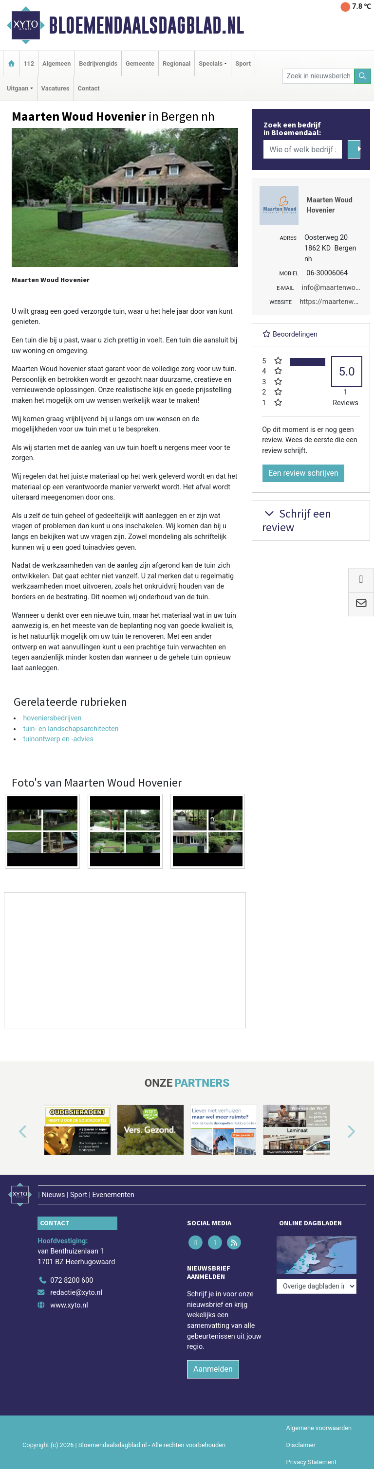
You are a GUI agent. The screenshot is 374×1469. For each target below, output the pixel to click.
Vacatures (55, 88)
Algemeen (56, 63)
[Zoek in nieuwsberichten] (318, 76)
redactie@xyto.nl (76, 1293)
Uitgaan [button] (17, 88)
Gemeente (140, 63)
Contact (89, 88)
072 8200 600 (71, 1280)
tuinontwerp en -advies (58, 739)
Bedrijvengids (98, 63)
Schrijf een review (296, 520)
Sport (243, 63)
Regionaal (176, 63)
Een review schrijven (303, 473)
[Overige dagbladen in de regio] (316, 1286)
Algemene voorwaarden (319, 1428)
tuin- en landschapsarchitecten (70, 729)
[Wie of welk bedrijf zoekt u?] (302, 149)
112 (28, 63)
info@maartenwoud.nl (336, 288)
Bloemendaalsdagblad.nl (146, 25)
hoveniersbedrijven (52, 718)
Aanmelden (213, 1369)
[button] (11, 1132)
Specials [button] (211, 63)
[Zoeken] (363, 76)
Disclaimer (301, 1445)
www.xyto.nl (69, 1305)
